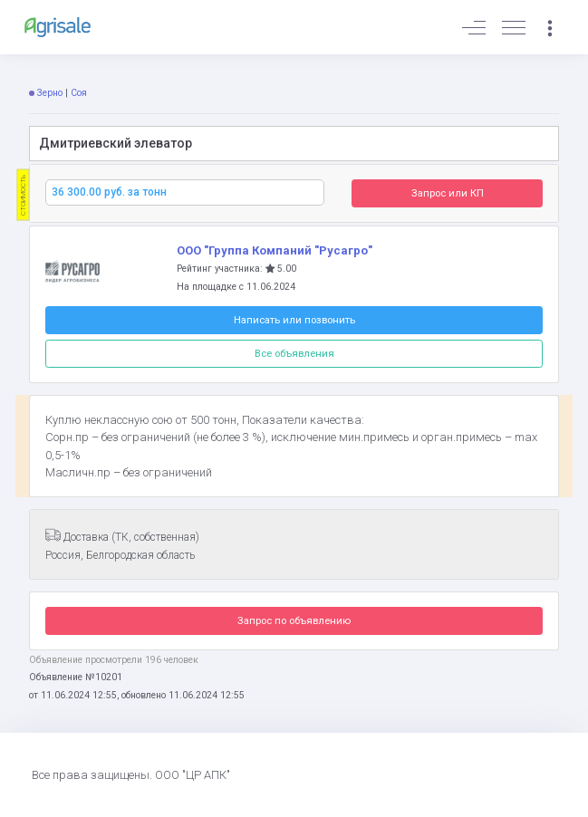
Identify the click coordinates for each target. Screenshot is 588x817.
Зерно (50, 93)
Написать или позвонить (294, 319)
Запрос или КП (447, 193)
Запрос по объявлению (294, 620)
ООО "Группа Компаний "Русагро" (274, 250)
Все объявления (294, 353)
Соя (79, 93)
